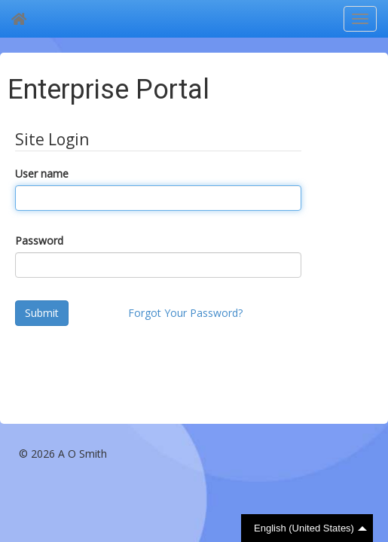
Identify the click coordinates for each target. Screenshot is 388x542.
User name (42, 173)
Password (39, 240)
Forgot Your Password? (185, 313)
